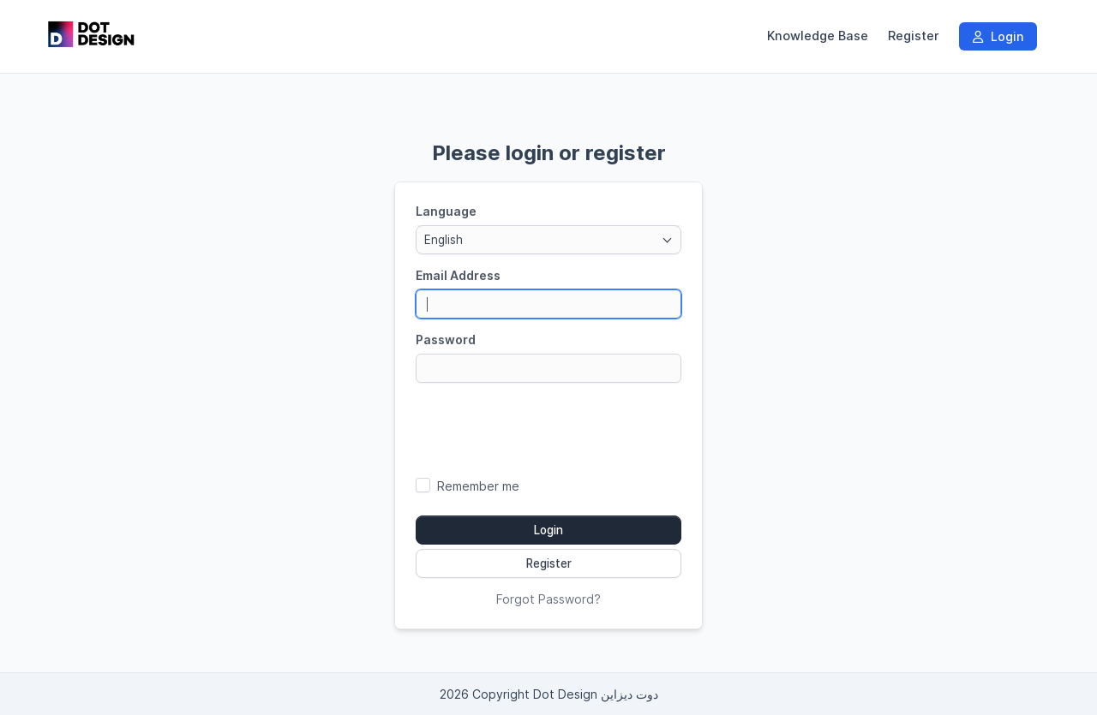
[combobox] (548, 239)
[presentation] (548, 429)
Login (998, 36)
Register (913, 36)
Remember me (478, 486)
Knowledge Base (817, 36)
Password (446, 339)
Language (446, 211)
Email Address (458, 275)
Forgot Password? (548, 599)
